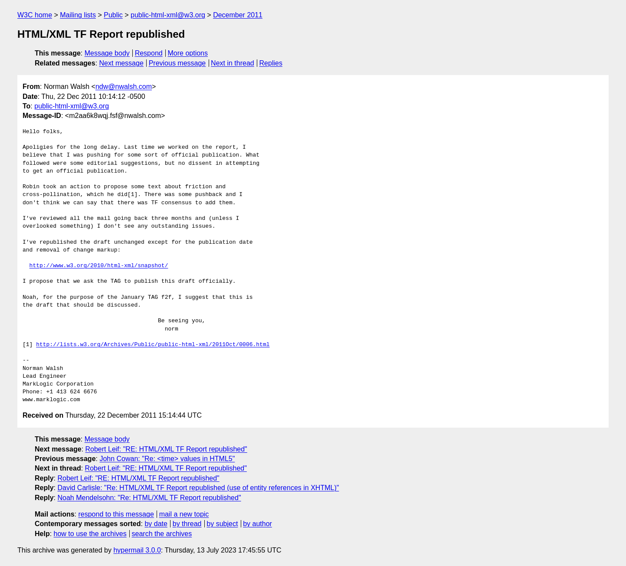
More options (188, 53)
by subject (222, 523)
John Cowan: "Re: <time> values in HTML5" (167, 458)
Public (113, 15)
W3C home (34, 15)
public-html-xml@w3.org (168, 15)
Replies (270, 63)
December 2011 (237, 15)
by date (155, 523)
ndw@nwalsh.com (123, 86)
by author (257, 523)
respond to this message (116, 514)
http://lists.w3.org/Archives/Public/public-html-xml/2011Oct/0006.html (152, 345)
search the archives (162, 533)
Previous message (177, 63)
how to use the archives (90, 533)
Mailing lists (78, 15)
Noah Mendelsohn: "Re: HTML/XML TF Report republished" (149, 497)
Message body (107, 53)
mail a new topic (184, 514)
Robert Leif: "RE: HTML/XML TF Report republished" (166, 449)
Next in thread (232, 63)
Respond (149, 53)
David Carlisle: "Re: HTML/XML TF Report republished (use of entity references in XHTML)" (198, 487)
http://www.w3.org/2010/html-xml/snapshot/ (98, 266)
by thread (187, 523)
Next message (121, 63)
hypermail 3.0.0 (137, 550)
